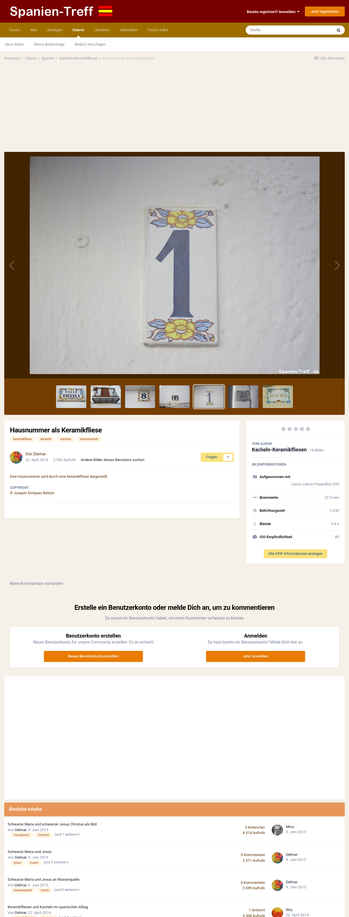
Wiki (33, 30)
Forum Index (158, 30)
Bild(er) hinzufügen (90, 44)
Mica (290, 827)
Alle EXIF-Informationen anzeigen (295, 553)
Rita (289, 910)
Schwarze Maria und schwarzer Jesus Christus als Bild (52, 824)
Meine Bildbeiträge (49, 44)
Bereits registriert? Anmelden (273, 12)
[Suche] (278, 30)
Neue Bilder (14, 44)
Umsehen (102, 30)
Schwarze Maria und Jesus (30, 852)
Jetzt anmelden (255, 656)
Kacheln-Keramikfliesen (279, 450)
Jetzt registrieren (325, 11)
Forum (14, 30)
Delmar (39, 454)
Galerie (78, 32)
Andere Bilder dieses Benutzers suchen (113, 460)
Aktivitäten (129, 30)
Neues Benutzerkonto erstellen (93, 656)
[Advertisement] (175, 109)
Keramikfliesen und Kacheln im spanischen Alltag (48, 907)
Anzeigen (54, 30)
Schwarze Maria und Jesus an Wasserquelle (44, 879)
